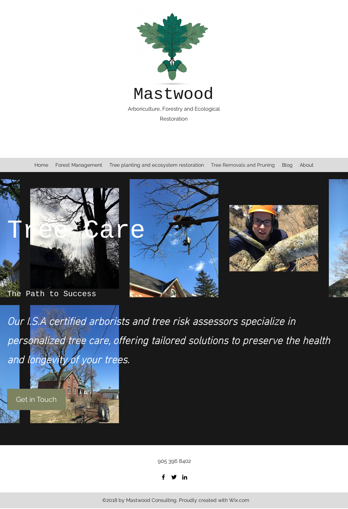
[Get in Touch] (36, 399)
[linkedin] (184, 477)
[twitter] (174, 477)
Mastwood (174, 94)
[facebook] (163, 477)
